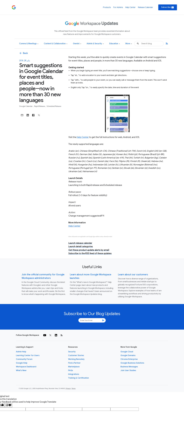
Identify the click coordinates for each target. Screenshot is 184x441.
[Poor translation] (8, 405)
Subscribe (167, 7)
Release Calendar (145, 7)
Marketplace (74, 367)
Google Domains (128, 355)
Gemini (77, 44)
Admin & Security (95, 44)
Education (114, 44)
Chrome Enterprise (129, 359)
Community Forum (24, 359)
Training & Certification (78, 378)
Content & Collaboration (55, 44)
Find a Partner (74, 363)
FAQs (70, 370)
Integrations (73, 374)
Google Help (21, 363)
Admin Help (21, 352)
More (128, 44)
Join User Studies (128, 370)
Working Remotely (76, 359)
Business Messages (129, 367)
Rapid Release (39, 106)
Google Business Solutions (132, 363)
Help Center (130, 7)
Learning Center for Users (27, 355)
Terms (73, 388)
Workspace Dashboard (26, 367)
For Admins (118, 7)
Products (107, 7)
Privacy (68, 388)
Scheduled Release (54, 106)
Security (72, 352)
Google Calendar (26, 106)
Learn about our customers (133, 274)
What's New (21, 370)
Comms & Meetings (28, 44)
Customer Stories (76, 355)
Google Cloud (127, 352)
